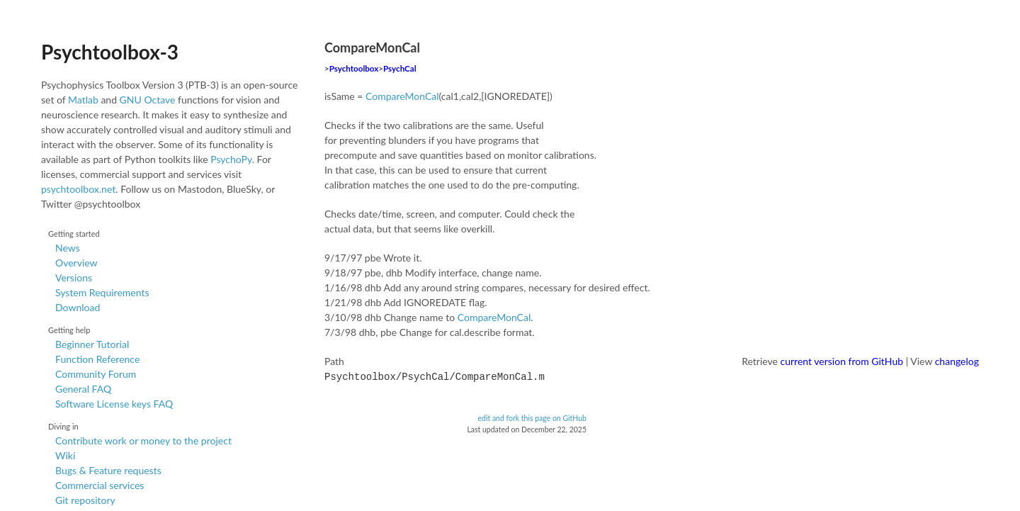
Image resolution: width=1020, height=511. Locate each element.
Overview (76, 263)
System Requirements (102, 292)
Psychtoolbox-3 (109, 52)
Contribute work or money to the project (143, 440)
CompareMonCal (402, 96)
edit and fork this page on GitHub (531, 416)
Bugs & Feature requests (108, 470)
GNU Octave (148, 100)
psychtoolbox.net (78, 189)
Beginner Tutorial (92, 344)
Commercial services (99, 485)
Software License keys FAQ (114, 404)
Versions (73, 277)
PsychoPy (231, 159)
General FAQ (83, 389)
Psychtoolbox (354, 68)
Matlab (83, 100)
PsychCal (399, 68)
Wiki (65, 455)
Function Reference (97, 359)
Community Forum (95, 374)
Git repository (85, 500)
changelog (957, 361)
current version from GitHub (842, 361)
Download (77, 307)
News (67, 248)
